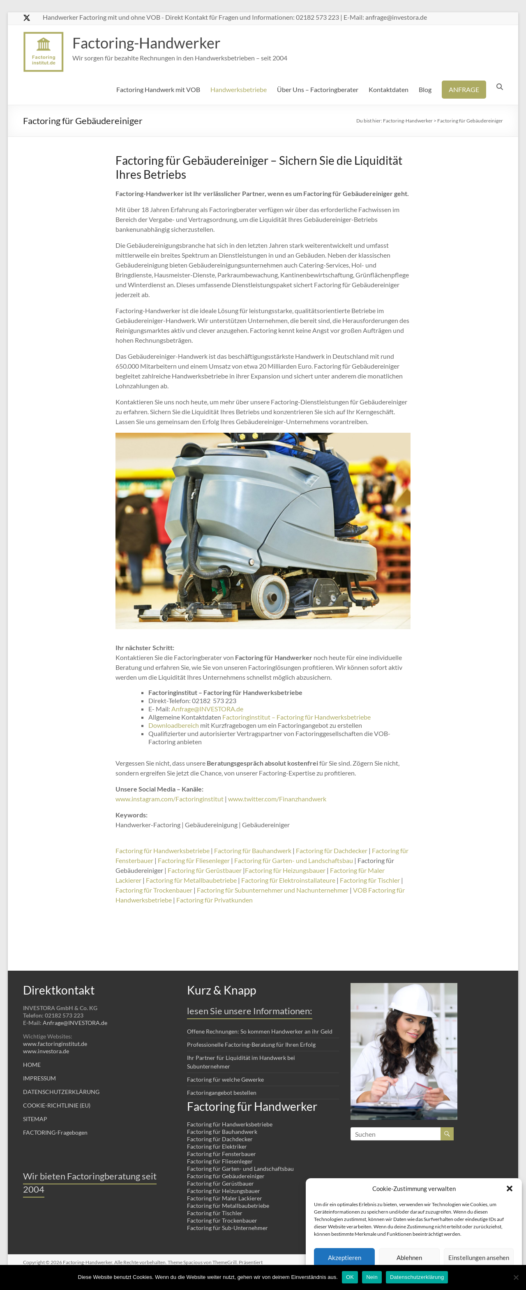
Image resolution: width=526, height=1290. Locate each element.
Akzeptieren (344, 1257)
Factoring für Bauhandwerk (252, 850)
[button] (509, 1188)
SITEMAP (35, 1118)
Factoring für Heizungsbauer (285, 870)
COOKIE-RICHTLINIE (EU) (56, 1105)
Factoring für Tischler (370, 880)
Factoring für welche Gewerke (225, 1079)
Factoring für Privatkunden (214, 900)
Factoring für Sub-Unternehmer (227, 1227)
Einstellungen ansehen (478, 1257)
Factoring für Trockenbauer (153, 890)
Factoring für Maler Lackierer (224, 1198)
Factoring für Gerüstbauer (205, 870)
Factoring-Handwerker (146, 43)
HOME (32, 1064)
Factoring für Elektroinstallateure (288, 880)
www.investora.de (46, 1051)
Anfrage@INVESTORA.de (207, 709)
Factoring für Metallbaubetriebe (191, 880)
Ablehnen (409, 1257)
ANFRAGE (464, 89)
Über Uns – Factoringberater (317, 89)
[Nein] (516, 1277)
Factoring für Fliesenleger (194, 860)
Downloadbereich (173, 725)
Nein (372, 1277)
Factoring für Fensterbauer (221, 1153)
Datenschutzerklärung (417, 1277)
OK (350, 1277)
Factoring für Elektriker (217, 1146)
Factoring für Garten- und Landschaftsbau (293, 860)
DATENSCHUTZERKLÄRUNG (61, 1091)
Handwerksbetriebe (238, 89)
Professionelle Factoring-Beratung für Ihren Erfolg (251, 1044)
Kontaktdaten (388, 89)
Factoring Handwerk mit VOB (158, 89)
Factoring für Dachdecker (331, 850)
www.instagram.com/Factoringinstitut (169, 799)
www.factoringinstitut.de (55, 1043)
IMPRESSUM (39, 1078)
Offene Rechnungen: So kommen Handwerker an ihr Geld (259, 1031)
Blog (425, 89)
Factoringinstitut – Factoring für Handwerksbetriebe (296, 717)
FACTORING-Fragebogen (55, 1132)
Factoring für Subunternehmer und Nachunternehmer (272, 890)
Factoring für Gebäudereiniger (226, 1175)
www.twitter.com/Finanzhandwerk (277, 799)
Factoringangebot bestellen (221, 1092)
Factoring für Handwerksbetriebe (162, 850)
